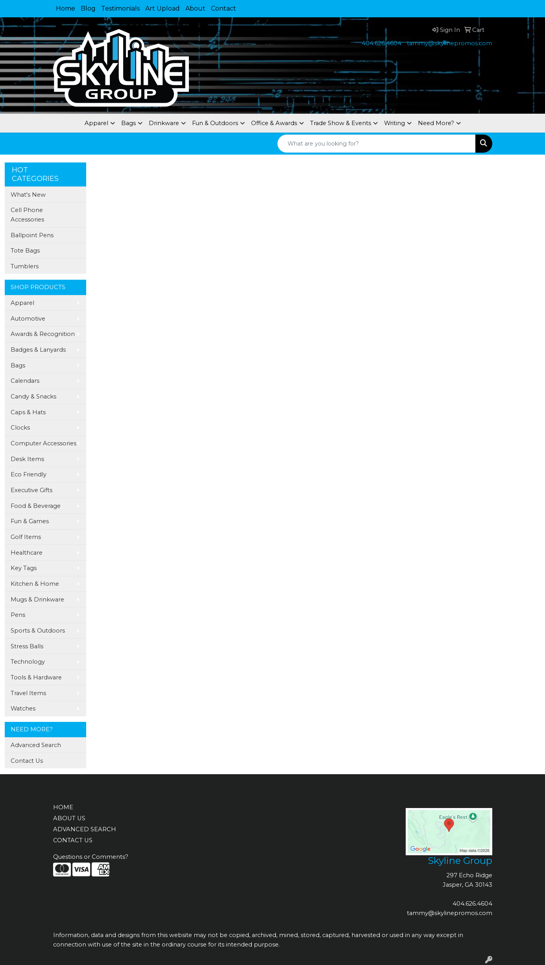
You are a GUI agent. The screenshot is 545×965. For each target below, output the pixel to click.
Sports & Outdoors (38, 630)
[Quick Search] (376, 144)
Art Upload (162, 8)
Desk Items (27, 459)
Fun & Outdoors (215, 123)
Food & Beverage (36, 505)
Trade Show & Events (340, 123)
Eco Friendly (28, 474)
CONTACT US (72, 840)
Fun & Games (30, 521)
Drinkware (164, 123)
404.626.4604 (381, 43)
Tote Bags (25, 250)
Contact (223, 8)
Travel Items (28, 693)
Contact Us (27, 760)
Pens (18, 614)
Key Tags (24, 568)
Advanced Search (36, 745)
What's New (28, 194)
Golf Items (26, 537)
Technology (28, 661)
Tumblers (25, 266)
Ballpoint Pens (32, 235)
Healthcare (26, 552)
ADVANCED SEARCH (84, 829)
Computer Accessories (43, 443)
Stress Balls (27, 646)
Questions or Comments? (90, 856)
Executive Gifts (31, 490)
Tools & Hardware (36, 677)
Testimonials (120, 8)
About (195, 8)
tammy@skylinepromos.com (449, 43)
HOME (63, 807)
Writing (394, 123)
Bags (128, 123)
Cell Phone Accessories (27, 215)
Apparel (96, 123)
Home (65, 8)
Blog (88, 8)
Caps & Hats (28, 412)
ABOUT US (69, 818)
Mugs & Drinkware (37, 599)
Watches (23, 708)
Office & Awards (274, 123)
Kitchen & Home (35, 583)
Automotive (28, 318)
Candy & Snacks (33, 396)
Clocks (20, 427)
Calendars (25, 380)
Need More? (436, 123)
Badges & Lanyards (38, 349)
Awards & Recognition (43, 334)
